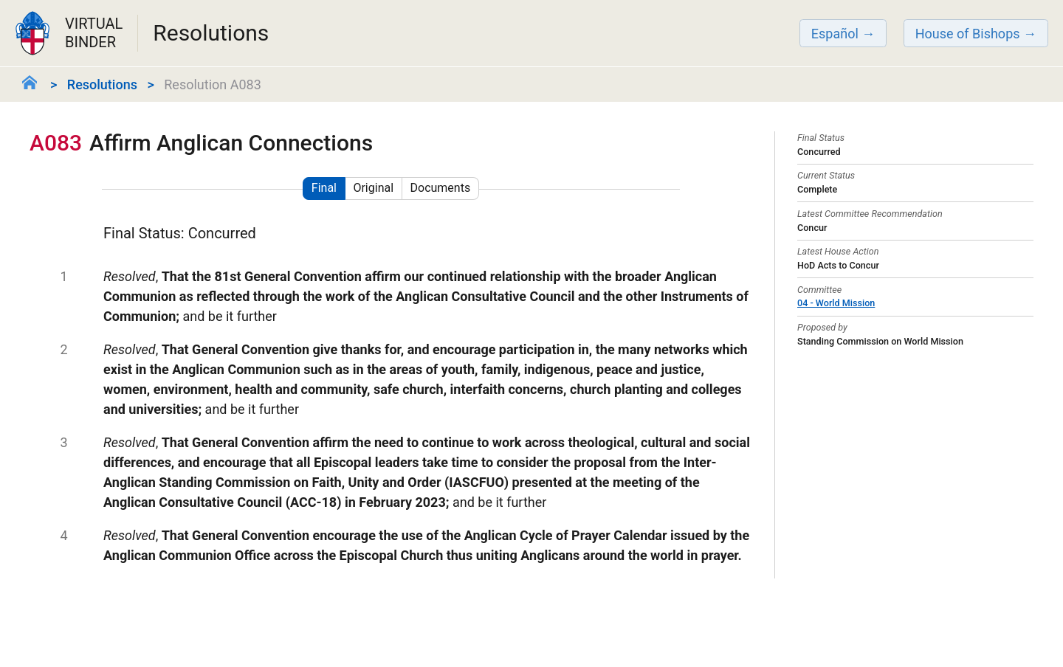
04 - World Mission (836, 302)
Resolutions (102, 84)
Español (835, 33)
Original (373, 188)
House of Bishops (967, 33)
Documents (440, 188)
